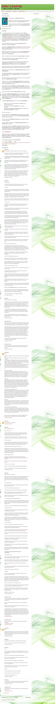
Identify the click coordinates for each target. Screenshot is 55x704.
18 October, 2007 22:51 (8, 616)
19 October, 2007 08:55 (8, 644)
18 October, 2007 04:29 (8, 423)
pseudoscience (21, 142)
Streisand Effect (25, 52)
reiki (24, 20)
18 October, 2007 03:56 (8, 417)
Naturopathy (6, 193)
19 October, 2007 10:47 (8, 683)
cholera (11, 69)
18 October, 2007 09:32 (8, 593)
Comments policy (21, 11)
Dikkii (5, 180)
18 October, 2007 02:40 (8, 340)
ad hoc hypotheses (8, 38)
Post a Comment (6, 693)
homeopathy (10, 142)
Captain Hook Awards (9, 623)
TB (20, 129)
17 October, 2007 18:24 (8, 295)
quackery (25, 142)
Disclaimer (15, 11)
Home (3, 11)
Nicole (5, 149)
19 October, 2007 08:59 (8, 676)
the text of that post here (12, 51)
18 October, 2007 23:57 (8, 624)
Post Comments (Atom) (10, 699)
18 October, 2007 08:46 (8, 469)
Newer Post (4, 697)
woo (15, 143)
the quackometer (12, 143)
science (7, 143)
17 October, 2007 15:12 (8, 177)
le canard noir (14, 142)
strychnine (20, 88)
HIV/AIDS (16, 129)
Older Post (28, 697)
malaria (13, 129)
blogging (6, 142)
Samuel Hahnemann (5, 59)
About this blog (8, 11)
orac (18, 142)
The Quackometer (18, 46)
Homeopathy (11, 18)
